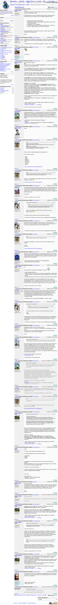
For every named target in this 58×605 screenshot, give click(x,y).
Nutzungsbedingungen (32, 603)
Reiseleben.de (2, 68)
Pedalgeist (26, 122)
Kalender (21, 1)
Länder (27, 4)
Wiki (28, 2)
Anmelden (51, 1)
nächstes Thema (41, 595)
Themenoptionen (19, 7)
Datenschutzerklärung (23, 603)
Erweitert (12, 20)
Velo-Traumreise (3, 70)
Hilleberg (3, 56)
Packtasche (3, 57)
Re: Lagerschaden (36, 37)
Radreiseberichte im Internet (6, 50)
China (2, 51)
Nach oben (16, 45)
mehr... (12, 59)
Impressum (16, 603)
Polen (2, 49)
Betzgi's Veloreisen (3, 66)
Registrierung (13, 1)
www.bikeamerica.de (28, 355)
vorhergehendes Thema (20, 595)
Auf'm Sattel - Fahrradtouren (5, 64)
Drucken (55, 35)
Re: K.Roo (34, 481)
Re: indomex (35, 586)
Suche (38, 1)
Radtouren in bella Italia (4, 65)
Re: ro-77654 (35, 47)
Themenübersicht (31, 595)
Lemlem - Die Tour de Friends (5, 63)
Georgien (3, 55)
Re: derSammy (35, 360)
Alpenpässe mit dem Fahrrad (5, 69)
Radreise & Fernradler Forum (17, 4)
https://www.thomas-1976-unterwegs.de (33, 166)
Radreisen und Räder (29, 104)
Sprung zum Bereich (43, 597)
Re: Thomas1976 (36, 200)
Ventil (2, 58)
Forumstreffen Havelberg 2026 (6, 47)
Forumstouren (3, 48)
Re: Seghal (35, 234)
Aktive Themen (29, 1)
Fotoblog (39, 104)
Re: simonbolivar (36, 494)
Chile (2, 54)
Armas (37, 345)
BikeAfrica (2, 62)
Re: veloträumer (35, 170)
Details (12, 15)
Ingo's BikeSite (3, 67)
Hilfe (44, 1)
